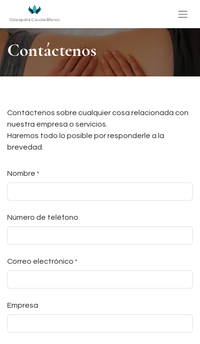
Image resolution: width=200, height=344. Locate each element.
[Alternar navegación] (183, 14)
